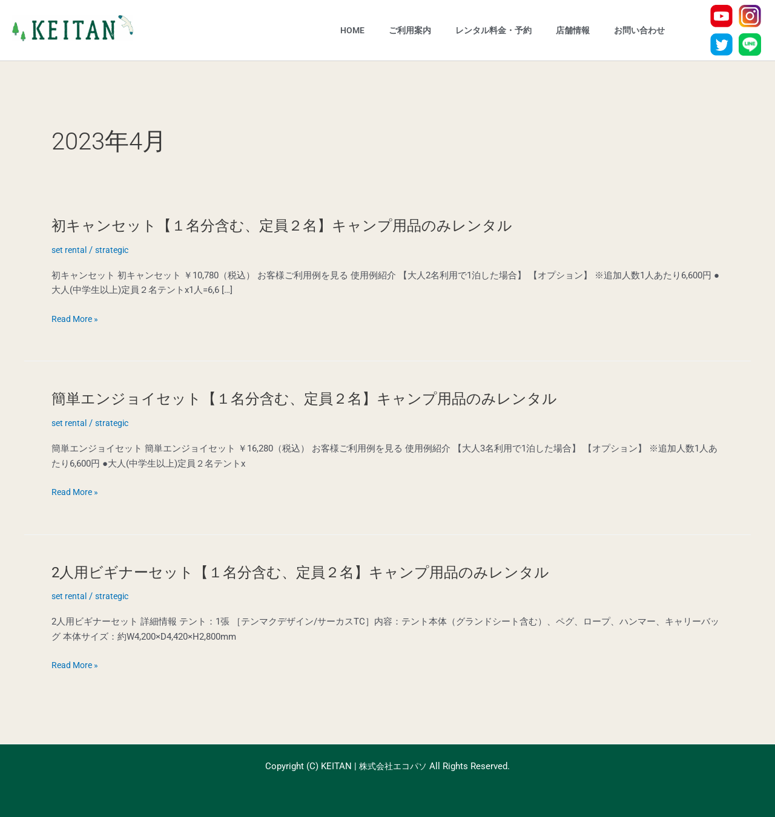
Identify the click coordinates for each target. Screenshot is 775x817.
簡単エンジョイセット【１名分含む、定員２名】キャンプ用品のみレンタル (324, 398)
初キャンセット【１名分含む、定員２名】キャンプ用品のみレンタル (300, 225)
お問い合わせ (639, 30)
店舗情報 (573, 30)
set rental (70, 249)
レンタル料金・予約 (493, 30)
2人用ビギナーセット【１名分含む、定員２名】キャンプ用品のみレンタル (320, 572)
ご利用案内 (410, 30)
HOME (352, 30)
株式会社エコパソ (393, 766)
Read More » (76, 319)
